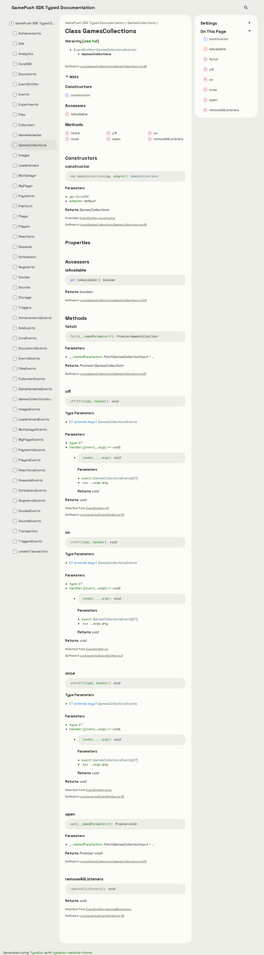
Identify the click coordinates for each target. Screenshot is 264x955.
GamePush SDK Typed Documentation (53, 7)
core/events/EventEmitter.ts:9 (101, 655)
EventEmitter (83, 50)
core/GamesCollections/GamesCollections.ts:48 (113, 66)
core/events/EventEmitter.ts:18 (102, 916)
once (108, 790)
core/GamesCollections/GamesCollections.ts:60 (113, 861)
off (107, 508)
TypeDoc (37, 952)
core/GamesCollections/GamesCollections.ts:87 (113, 374)
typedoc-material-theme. (73, 952)
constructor (106, 218)
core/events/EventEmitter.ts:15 (102, 796)
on (106, 649)
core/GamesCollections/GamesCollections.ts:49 (113, 224)
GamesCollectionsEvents (115, 50)
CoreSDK (82, 196)
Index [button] (72, 77)
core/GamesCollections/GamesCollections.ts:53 (113, 300)
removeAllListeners (118, 909)
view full (90, 41)
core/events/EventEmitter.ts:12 (102, 515)
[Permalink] (93, 166)
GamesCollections (141, 23)
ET (79, 401)
